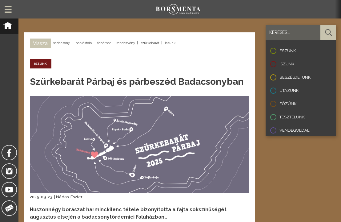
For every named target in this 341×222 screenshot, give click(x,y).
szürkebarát (150, 43)
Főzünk (287, 103)
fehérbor (104, 43)
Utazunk (289, 90)
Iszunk (170, 43)
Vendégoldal (294, 130)
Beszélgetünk (295, 77)
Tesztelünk (292, 117)
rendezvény (125, 43)
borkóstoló (83, 43)
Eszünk (287, 50)
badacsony (61, 43)
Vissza (40, 43)
